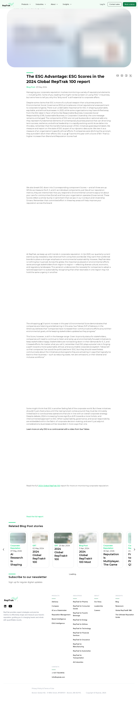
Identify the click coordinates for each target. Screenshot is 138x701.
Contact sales (116, 4)
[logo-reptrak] (8, 4)
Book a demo (130, 4)
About (52, 4)
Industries (40, 4)
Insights (65, 4)
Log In (104, 4)
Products (26, 4)
